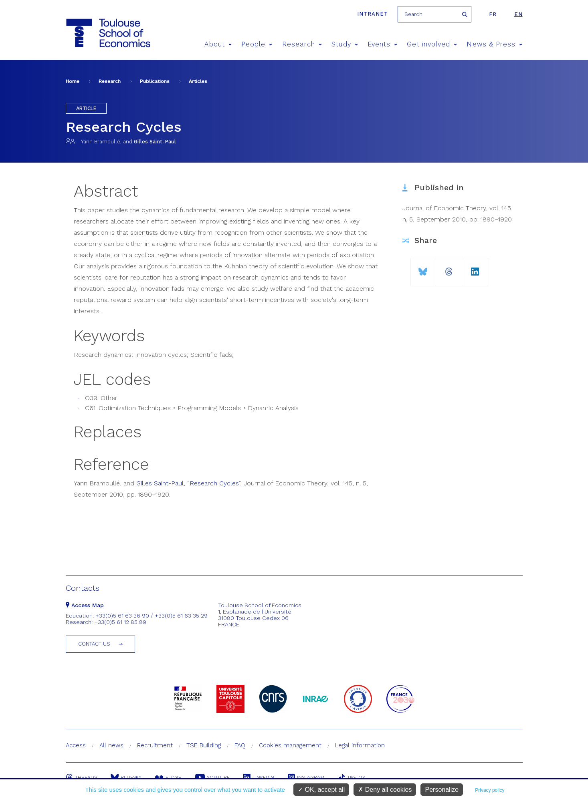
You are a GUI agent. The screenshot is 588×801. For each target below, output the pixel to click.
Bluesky (126, 777)
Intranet (372, 14)
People (257, 44)
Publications (155, 81)
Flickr (168, 777)
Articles (198, 81)
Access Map (85, 605)
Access (76, 745)
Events (383, 44)
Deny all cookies (385, 789)
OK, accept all (321, 789)
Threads (81, 777)
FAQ (239, 745)
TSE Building (203, 745)
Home (72, 81)
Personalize (442, 789)
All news (111, 745)
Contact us (94, 644)
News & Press (494, 44)
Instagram (306, 777)
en (518, 14)
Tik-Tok (351, 777)
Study (344, 44)
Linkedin (258, 777)
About (218, 44)
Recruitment (155, 745)
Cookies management (290, 745)
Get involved (432, 44)
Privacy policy (489, 790)
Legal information (360, 745)
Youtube (212, 777)
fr (493, 14)
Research (302, 44)
